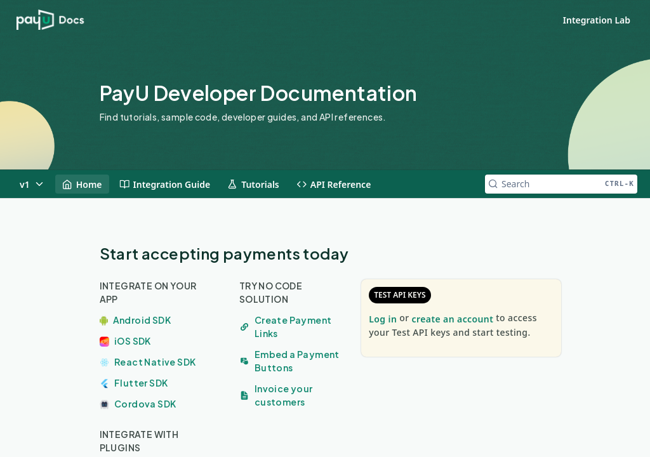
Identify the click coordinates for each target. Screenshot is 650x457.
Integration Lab (596, 20)
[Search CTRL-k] (561, 184)
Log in (383, 319)
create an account (453, 319)
